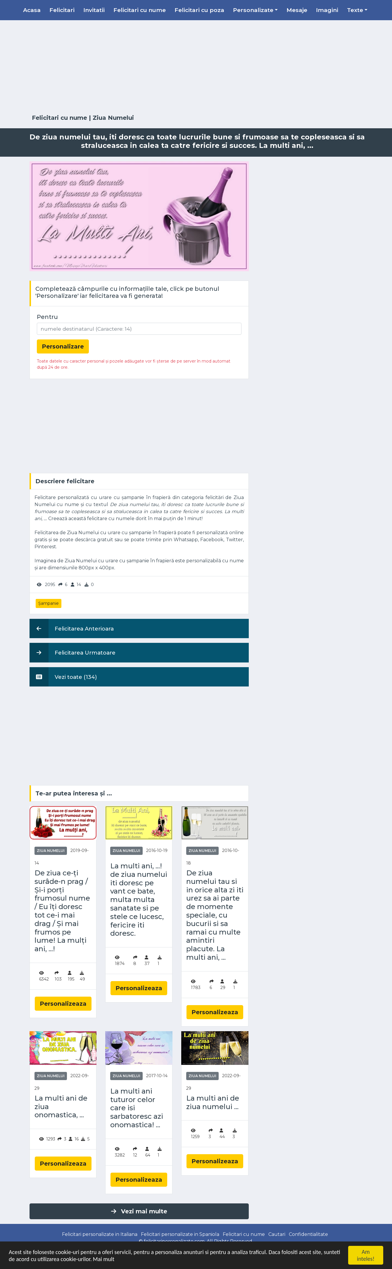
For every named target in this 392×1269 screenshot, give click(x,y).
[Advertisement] (196, 67)
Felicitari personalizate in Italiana (99, 1234)
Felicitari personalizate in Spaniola (180, 1234)
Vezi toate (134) (63, 676)
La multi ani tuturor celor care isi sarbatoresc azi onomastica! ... (136, 1108)
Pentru (47, 316)
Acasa (32, 9)
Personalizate (253, 9)
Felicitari (62, 9)
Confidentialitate (308, 1234)
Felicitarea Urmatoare (72, 652)
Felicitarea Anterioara (72, 628)
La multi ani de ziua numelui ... (212, 1102)
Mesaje (296, 9)
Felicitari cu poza (199, 9)
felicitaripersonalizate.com (174, 1241)
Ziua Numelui (113, 117)
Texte (355, 9)
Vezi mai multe (139, 1211)
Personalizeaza (63, 1003)
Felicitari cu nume (139, 9)
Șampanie (48, 603)
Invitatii (94, 9)
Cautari (276, 1234)
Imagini (327, 9)
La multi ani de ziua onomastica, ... (60, 1106)
